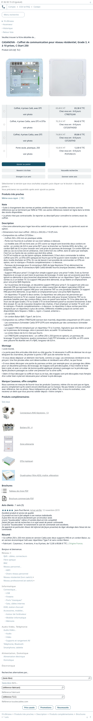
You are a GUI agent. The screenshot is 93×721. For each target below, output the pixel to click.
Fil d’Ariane (9, 21)
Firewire (9, 596)
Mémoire (10, 621)
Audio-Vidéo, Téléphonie (14, 626)
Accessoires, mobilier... (14, 610)
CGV (24, 7)
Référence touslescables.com (15, 701)
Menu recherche (11, 14)
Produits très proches (24, 714)
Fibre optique (10, 559)
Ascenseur (7, 24)
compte (12, 7)
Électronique (8, 665)
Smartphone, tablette (13, 647)
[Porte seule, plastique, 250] (4, 151)
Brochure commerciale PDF (21, 498)
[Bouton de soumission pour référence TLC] (63, 697)
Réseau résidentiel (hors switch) (19, 577)
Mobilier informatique (16, 617)
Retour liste (8, 32)
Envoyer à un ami (23, 176)
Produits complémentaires (61, 714)
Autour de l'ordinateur (16, 614)
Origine (72, 543)
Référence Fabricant (11, 692)
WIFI (8, 570)
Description (41, 714)
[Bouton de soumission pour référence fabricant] (63, 687)
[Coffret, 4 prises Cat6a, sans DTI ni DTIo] (4, 124)
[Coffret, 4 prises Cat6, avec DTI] (4, 111)
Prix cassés (29, 707)
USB (8, 593)
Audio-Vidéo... (10, 630)
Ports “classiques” (14, 600)
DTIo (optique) (26, 461)
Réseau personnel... (12, 566)
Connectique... (10, 589)
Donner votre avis (69, 176)
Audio (9, 633)
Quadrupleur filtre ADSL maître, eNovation (39, 475)
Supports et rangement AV (18, 640)
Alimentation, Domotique (15, 653)
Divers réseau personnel (17, 573)
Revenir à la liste (24, 170)
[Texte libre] (45, 678)
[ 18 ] (22, 198)
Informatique (9, 586)
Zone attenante (27, 444)
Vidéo (8, 637)
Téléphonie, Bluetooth (13, 644)
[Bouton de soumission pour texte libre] (89, 678)
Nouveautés (63, 707)
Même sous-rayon (10, 198)
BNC (6, 563)
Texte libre (6, 683)
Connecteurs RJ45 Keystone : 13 (34, 412)
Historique (8, 28)
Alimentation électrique (14, 656)
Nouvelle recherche (69, 170)
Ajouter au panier (24, 164)
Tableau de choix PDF (18, 491)
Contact (37, 7)
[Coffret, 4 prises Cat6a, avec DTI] (4, 138)
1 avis (6, 717)
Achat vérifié (36, 510)
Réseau (6, 553)
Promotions (45, 707)
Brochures (80, 714)
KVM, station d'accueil (13, 607)
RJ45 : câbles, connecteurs (15, 556)
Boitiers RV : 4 (26, 427)
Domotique (9, 660)
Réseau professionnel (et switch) (19, 580)
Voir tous (6, 401)
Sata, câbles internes (15, 603)
